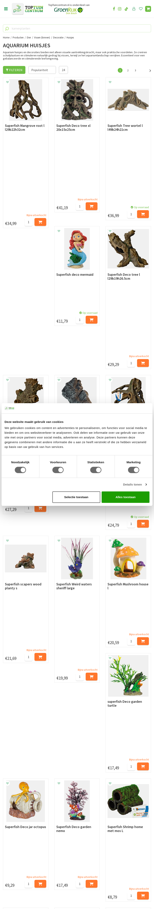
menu (6, 9)
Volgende (148, 70)
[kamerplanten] (77, 28)
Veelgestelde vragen (16, 785)
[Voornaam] (21, 733)
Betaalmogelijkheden (17, 758)
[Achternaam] (59, 733)
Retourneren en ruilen (18, 767)
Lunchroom (11, 803)
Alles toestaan (126, 497)
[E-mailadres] (103, 733)
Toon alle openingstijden (71, 790)
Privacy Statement (15, 776)
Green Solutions (75, 895)
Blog (6, 798)
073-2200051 (16, 853)
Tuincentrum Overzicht (100, 895)
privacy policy (97, 723)
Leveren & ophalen (15, 763)
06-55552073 (16, 859)
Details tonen (132, 484)
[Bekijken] (148, 9)
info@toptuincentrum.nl (25, 865)
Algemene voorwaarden (19, 772)
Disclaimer (10, 781)
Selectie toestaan (76, 497)
